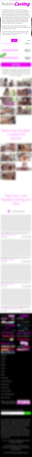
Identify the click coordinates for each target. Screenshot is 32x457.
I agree (14, 40)
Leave (28, 40)
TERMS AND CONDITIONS (20, 20)
